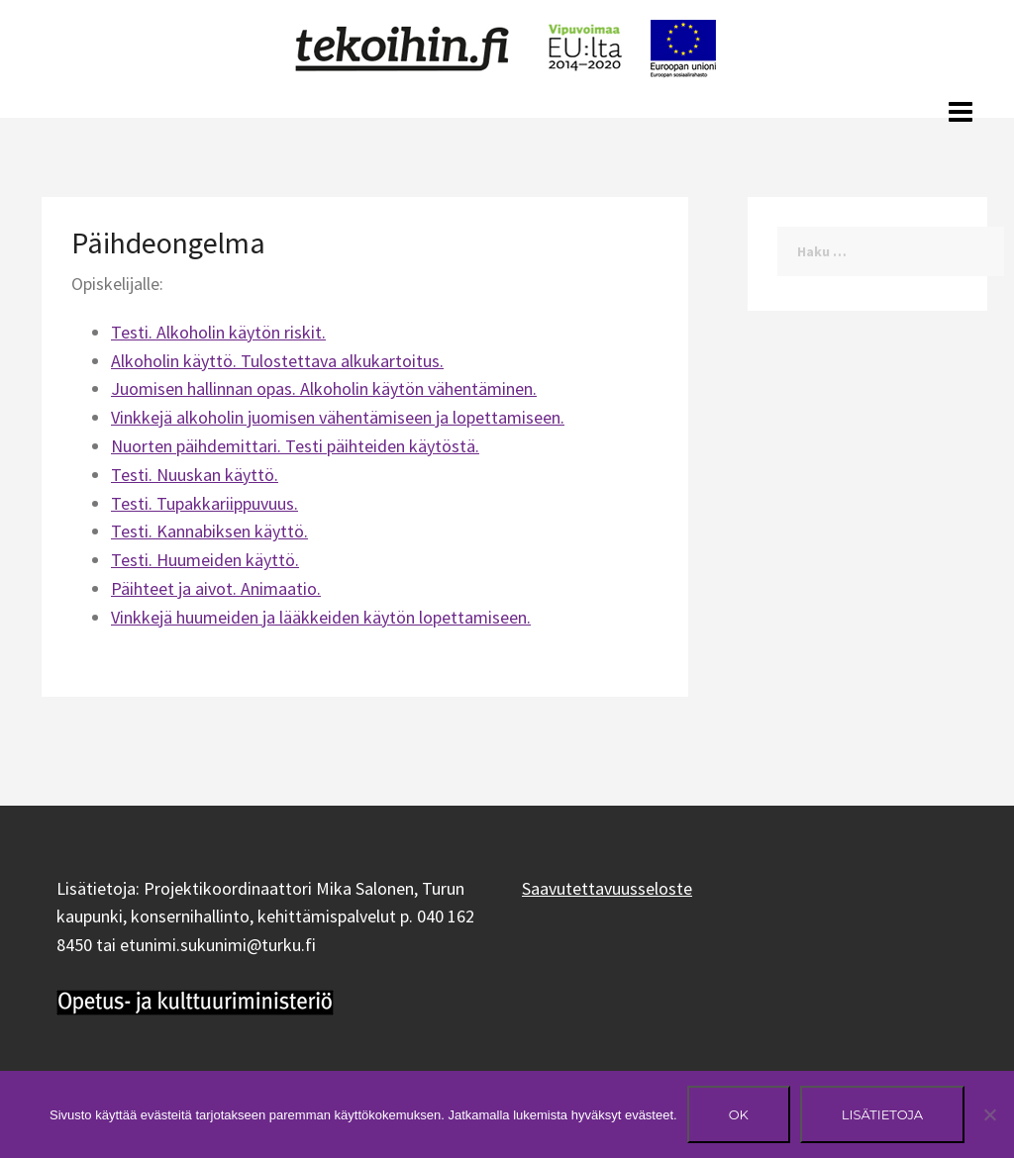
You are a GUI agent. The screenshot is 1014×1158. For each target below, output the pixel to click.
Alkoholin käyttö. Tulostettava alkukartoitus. (277, 360)
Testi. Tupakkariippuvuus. (204, 503)
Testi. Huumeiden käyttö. (205, 559)
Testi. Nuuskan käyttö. (194, 474)
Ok (739, 1114)
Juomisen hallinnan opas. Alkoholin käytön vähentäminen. (324, 388)
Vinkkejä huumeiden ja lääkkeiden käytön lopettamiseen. (321, 617)
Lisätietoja (882, 1114)
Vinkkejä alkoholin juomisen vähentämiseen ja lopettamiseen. (337, 417)
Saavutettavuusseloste (607, 888)
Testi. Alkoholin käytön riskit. (218, 332)
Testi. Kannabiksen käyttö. (209, 531)
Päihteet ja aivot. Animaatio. (216, 588)
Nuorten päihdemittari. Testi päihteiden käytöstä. (295, 445)
